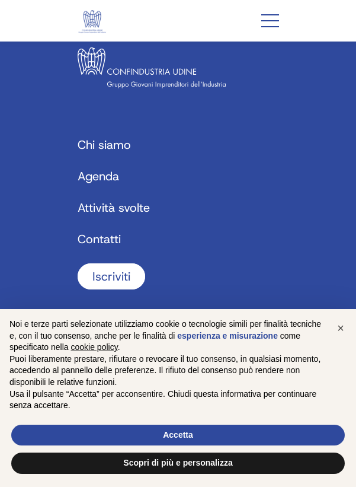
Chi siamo (104, 144)
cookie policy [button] (94, 347)
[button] (340, 328)
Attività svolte (114, 207)
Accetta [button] (178, 435)
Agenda (98, 176)
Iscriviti (111, 276)
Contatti (99, 239)
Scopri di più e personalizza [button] (177, 462)
